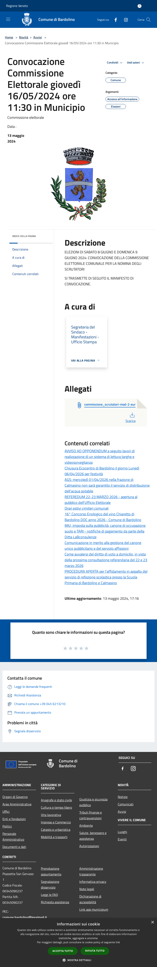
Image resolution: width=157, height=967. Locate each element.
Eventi (122, 839)
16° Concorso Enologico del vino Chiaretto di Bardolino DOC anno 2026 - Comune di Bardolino (103, 517)
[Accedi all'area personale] (139, 6)
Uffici (6, 811)
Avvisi (37, 37)
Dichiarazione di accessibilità (90, 899)
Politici (7, 826)
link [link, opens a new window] (118, 942)
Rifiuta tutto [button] (95, 950)
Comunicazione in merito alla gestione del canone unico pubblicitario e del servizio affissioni (103, 545)
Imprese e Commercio (56, 822)
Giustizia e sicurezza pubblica (93, 802)
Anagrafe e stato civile (56, 800)
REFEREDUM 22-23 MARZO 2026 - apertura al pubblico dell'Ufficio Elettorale (101, 499)
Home (9, 37)
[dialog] (78, 942)
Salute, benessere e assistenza (93, 835)
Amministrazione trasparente (91, 871)
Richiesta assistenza (55, 902)
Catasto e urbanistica (55, 829)
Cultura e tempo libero (56, 807)
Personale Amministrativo (13, 836)
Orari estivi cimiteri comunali (87, 508)
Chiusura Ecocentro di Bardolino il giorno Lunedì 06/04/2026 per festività (102, 471)
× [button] (152, 922)
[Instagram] (124, 19)
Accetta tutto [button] (63, 951)
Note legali (86, 889)
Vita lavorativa (51, 814)
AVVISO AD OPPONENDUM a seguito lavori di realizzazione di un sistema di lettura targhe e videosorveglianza (100, 456)
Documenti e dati (14, 846)
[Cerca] (148, 19)
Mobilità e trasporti (54, 836)
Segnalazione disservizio (50, 884)
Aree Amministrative (16, 804)
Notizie (123, 796)
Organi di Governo (15, 796)
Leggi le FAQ (49, 894)
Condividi (115, 62)
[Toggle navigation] (8, 19)
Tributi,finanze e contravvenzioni (90, 815)
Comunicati (125, 804)
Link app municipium (93, 909)
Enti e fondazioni (14, 818)
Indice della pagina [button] (24, 236)
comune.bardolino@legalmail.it (24, 917)
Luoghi (122, 831)
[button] (78, 960)
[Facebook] (114, 19)
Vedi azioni (136, 62)
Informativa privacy (92, 881)
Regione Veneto (17, 5)
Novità (23, 37)
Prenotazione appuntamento (51, 871)
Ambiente (86, 825)
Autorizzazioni (89, 845)
